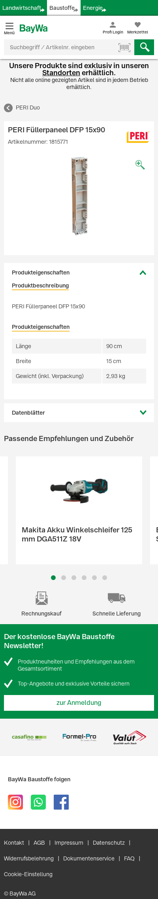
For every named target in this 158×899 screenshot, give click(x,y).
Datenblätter (28, 412)
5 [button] (94, 577)
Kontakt (14, 842)
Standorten (61, 72)
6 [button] (104, 577)
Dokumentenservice (89, 858)
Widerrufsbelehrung (29, 858)
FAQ (129, 858)
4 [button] (84, 577)
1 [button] (53, 577)
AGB (39, 842)
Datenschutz (109, 842)
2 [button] (63, 577)
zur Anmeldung (79, 703)
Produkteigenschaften (41, 272)
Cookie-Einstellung (28, 874)
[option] (79, 196)
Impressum (69, 842)
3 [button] (74, 577)
